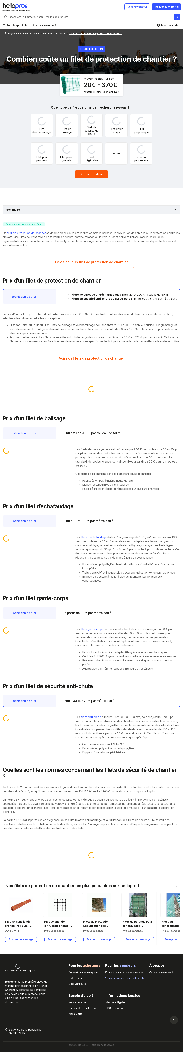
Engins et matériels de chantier (24, 33)
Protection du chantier (55, 33)
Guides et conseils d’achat (83, 1008)
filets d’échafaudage (94, 537)
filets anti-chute (91, 717)
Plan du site (75, 1013)
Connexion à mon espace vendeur (124, 972)
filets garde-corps (92, 629)
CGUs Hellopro (114, 1008)
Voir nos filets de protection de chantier (91, 358)
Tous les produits (17, 25)
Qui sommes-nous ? (44, 25)
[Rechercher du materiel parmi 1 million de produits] (177, 17)
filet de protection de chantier (26, 233)
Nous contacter (77, 1002)
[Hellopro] (5, 33)
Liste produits (76, 978)
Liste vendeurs (77, 983)
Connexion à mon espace (83, 972)
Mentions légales (115, 1002)
